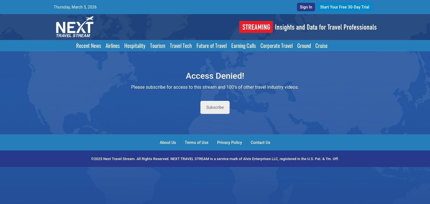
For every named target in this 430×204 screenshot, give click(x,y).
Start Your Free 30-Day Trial (344, 7)
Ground (304, 45)
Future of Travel (211, 45)
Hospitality (135, 45)
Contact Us (260, 142)
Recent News (88, 45)
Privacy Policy (229, 142)
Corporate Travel (276, 45)
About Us (168, 142)
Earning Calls (243, 45)
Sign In (306, 7)
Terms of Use (196, 142)
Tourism (157, 45)
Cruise (321, 45)
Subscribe (215, 107)
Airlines (113, 45)
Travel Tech (181, 45)
